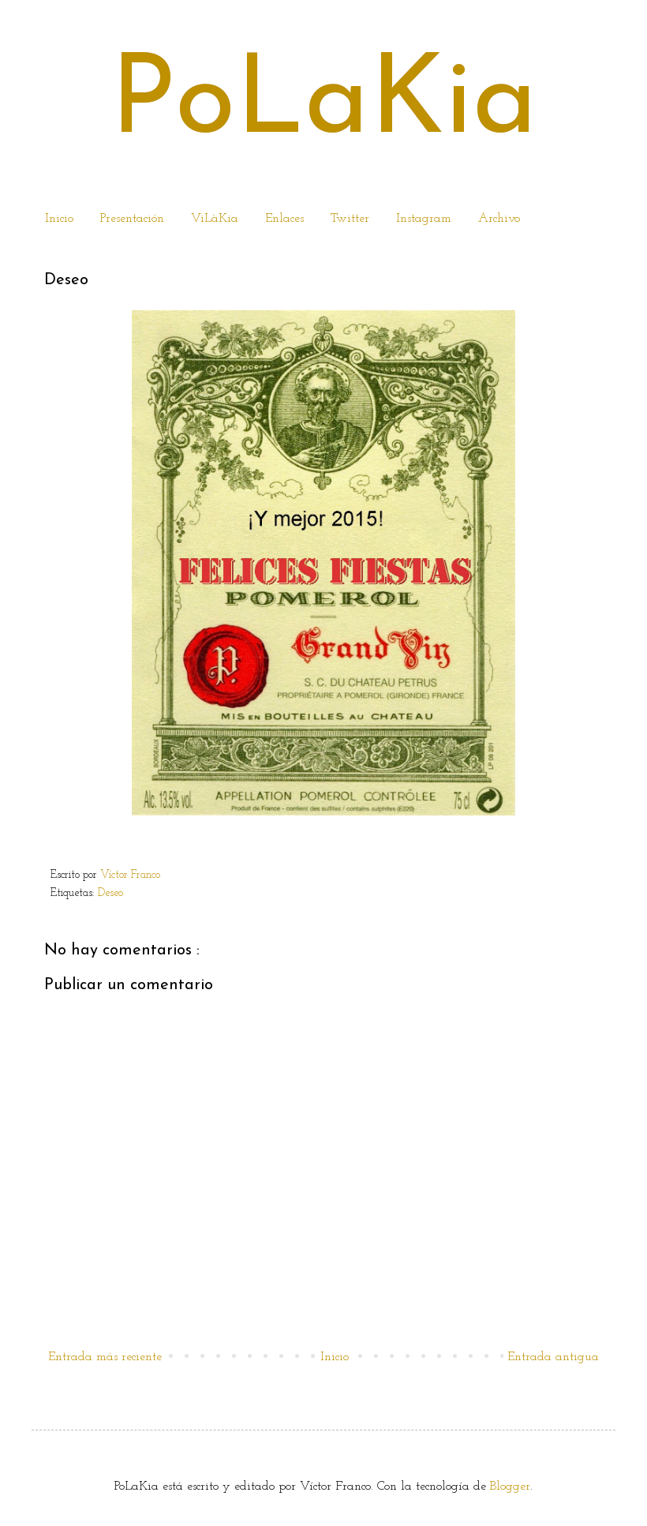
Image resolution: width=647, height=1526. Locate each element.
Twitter (350, 218)
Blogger (510, 1486)
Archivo (499, 218)
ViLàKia (214, 218)
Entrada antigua (553, 1357)
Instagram (423, 218)
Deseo (112, 893)
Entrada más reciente (105, 1357)
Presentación (132, 218)
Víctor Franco (130, 875)
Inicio (59, 218)
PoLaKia (323, 104)
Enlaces (284, 218)
